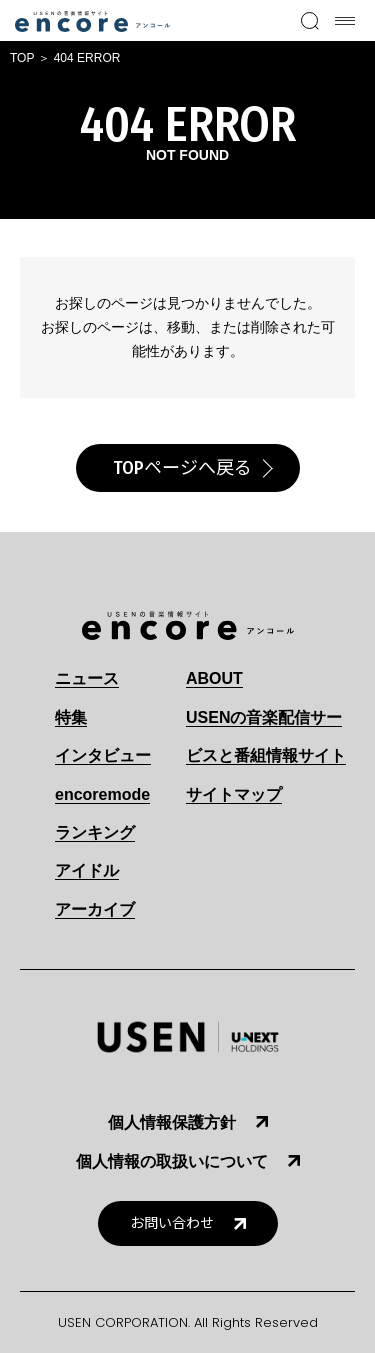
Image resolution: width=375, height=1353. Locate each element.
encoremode (102, 794)
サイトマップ (234, 794)
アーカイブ (95, 909)
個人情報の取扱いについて (172, 1161)
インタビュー (103, 755)
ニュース (87, 678)
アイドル (87, 870)
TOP (22, 58)
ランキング (95, 832)
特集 (71, 717)
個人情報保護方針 (172, 1122)
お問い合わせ (172, 1223)
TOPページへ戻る (182, 468)
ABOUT (214, 678)
